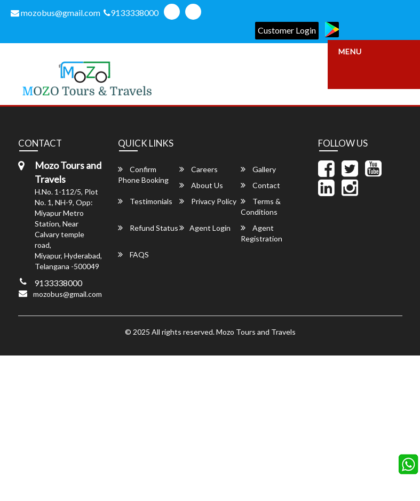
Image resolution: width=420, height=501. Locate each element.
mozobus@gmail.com (55, 12)
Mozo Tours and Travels (256, 331)
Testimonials (145, 201)
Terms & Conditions (261, 206)
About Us (201, 185)
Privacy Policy (207, 201)
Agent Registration (261, 233)
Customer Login (287, 30)
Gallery (258, 169)
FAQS (133, 254)
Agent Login (205, 227)
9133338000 (131, 12)
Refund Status (148, 227)
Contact (260, 185)
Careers (198, 169)
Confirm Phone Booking (143, 174)
